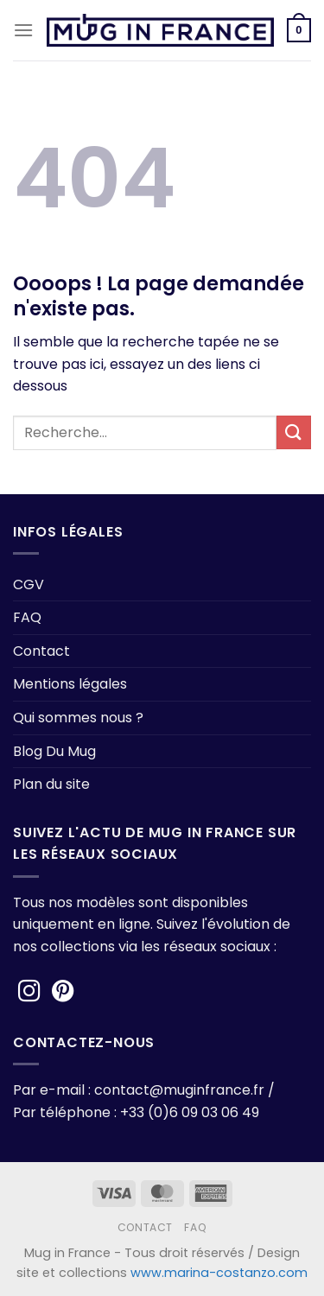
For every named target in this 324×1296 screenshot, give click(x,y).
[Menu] (23, 30)
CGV (28, 584)
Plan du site (51, 784)
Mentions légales (70, 684)
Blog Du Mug (54, 751)
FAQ (27, 617)
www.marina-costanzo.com (219, 1272)
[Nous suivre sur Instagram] (29, 993)
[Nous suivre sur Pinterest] (63, 993)
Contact (41, 651)
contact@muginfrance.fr (179, 1090)
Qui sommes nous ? (78, 717)
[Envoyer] (293, 432)
